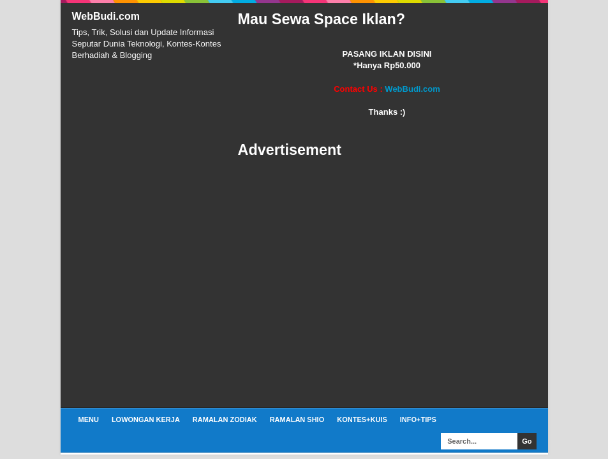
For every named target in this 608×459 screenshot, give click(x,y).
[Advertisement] (387, 284)
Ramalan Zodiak (225, 419)
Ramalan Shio (297, 419)
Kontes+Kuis (362, 419)
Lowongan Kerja (146, 419)
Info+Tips (418, 419)
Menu (88, 419)
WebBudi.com (106, 16)
